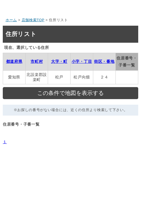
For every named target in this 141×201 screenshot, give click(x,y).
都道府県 (14, 61)
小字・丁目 (82, 61)
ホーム (11, 20)
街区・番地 (104, 61)
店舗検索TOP (33, 20)
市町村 (37, 61)
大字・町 (59, 61)
